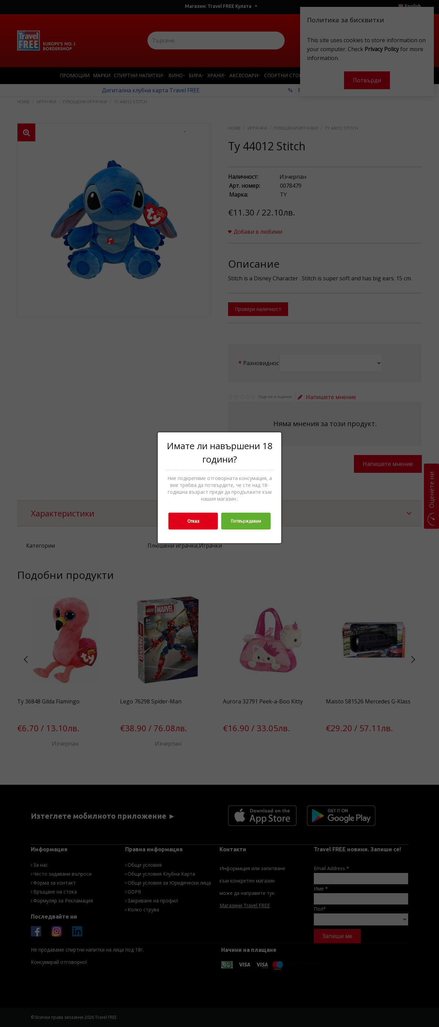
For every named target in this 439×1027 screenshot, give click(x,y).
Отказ (193, 521)
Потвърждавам (246, 521)
